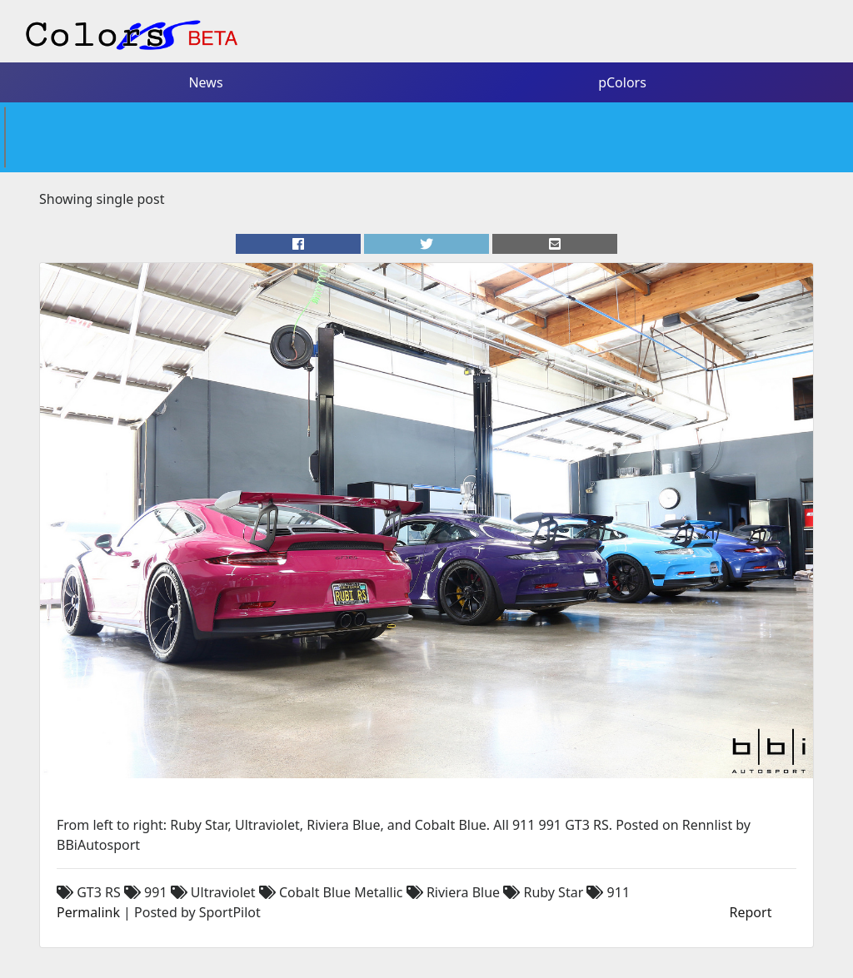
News (205, 82)
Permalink (88, 912)
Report (751, 912)
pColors (622, 82)
